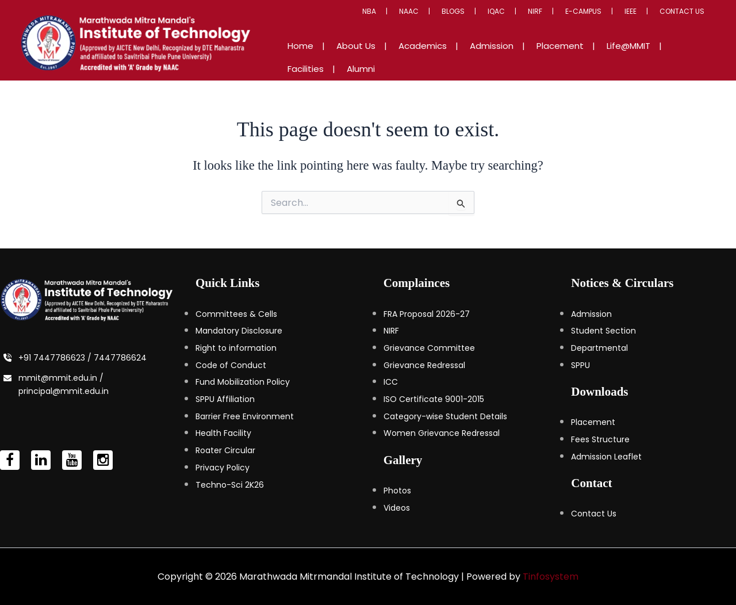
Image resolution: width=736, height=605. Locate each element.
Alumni (696, 57)
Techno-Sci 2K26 (229, 484)
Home (330, 57)
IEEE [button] (644, 23)
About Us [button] (374, 57)
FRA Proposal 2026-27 (427, 313)
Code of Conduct (230, 364)
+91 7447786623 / (56, 357)
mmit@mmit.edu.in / (60, 377)
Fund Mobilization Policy (242, 381)
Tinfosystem (550, 576)
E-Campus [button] (605, 23)
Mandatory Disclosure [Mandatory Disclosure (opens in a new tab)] (238, 330)
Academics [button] (429, 57)
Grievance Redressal (424, 364)
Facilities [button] (652, 57)
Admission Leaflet (606, 456)
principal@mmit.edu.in (63, 390)
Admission (591, 313)
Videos (397, 507)
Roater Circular (225, 449)
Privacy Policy (222, 467)
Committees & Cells (236, 313)
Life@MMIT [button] (601, 57)
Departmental (599, 347)
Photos (397, 490)
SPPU (580, 364)
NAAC (465, 23)
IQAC (535, 23)
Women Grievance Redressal (442, 432)
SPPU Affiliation (225, 398)
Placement (593, 421)
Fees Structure (600, 439)
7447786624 (120, 357)
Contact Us (686, 23)
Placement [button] (544, 57)
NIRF (565, 23)
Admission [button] (487, 57)
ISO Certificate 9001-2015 (434, 398)
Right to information (236, 347)
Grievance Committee (429, 347)
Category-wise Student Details (445, 416)
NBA (434, 23)
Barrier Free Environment (244, 416)
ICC (391, 381)
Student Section (603, 330)
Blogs (500, 23)
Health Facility (223, 432)
